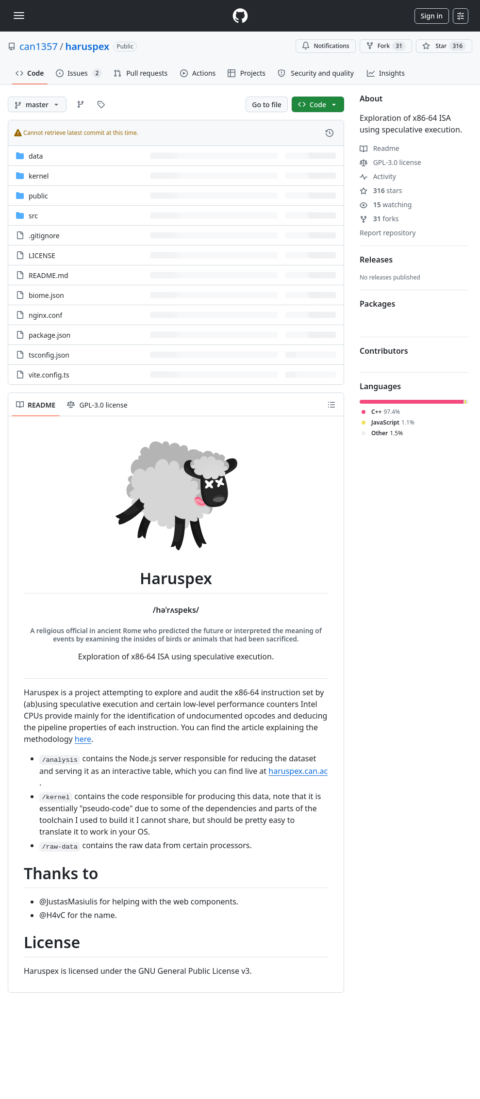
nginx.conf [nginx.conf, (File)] (45, 315)
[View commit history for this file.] (329, 133)
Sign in (432, 15)
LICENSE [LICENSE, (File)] (42, 255)
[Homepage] (240, 16)
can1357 (38, 46)
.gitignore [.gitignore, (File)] (44, 235)
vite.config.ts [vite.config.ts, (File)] (49, 374)
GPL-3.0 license (390, 162)
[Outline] (331, 404)
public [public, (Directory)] (38, 195)
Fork (386, 46)
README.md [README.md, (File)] (48, 275)
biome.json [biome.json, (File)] (46, 295)
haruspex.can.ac (298, 771)
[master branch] (37, 104)
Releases (376, 259)
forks (379, 218)
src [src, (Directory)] (33, 215)
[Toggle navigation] (19, 15)
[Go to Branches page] (80, 104)
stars (381, 190)
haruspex (87, 46)
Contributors (384, 350)
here (83, 739)
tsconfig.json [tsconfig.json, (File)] (49, 355)
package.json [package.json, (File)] (49, 335)
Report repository (387, 232)
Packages (377, 303)
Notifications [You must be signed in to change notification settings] (325, 46)
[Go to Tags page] (101, 104)
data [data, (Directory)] (36, 156)
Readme (379, 148)
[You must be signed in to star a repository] (444, 46)
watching (386, 204)
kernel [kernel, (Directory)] (39, 175)
